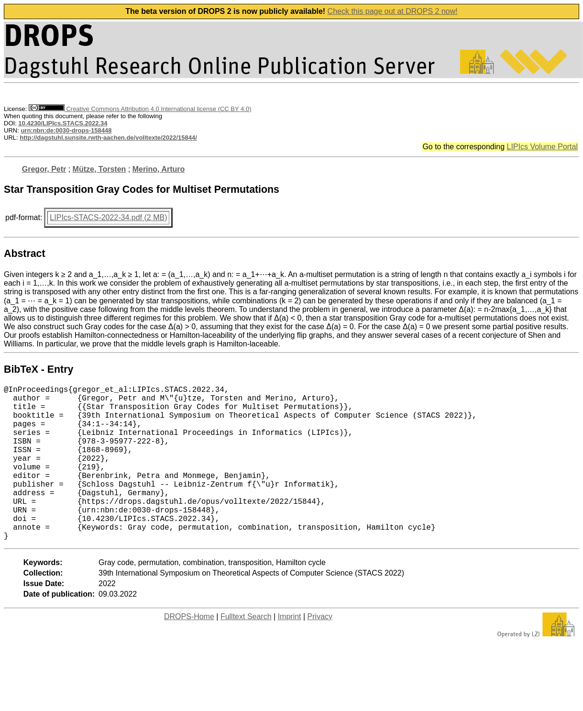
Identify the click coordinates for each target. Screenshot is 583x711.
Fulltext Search (246, 651)
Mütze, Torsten (99, 169)
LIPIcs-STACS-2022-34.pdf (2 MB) (108, 217)
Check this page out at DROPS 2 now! (393, 11)
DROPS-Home (189, 651)
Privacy (320, 651)
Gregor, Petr (44, 169)
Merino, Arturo (158, 169)
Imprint (289, 651)
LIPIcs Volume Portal (542, 147)
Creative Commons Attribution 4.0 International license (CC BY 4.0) (140, 108)
